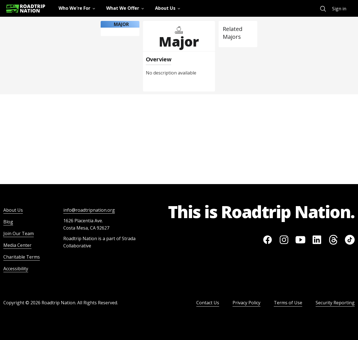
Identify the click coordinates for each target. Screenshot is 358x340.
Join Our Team (18, 233)
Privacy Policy (246, 303)
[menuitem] (323, 8)
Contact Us (207, 303)
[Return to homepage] (25, 8)
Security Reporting (335, 303)
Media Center (17, 245)
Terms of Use (288, 303)
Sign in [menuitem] (339, 9)
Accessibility (15, 269)
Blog (8, 222)
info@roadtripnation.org (89, 210)
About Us (13, 210)
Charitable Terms (21, 257)
